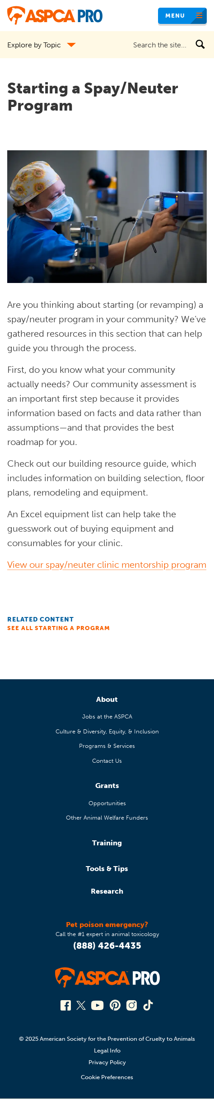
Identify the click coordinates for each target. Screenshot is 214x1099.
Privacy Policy (107, 1062)
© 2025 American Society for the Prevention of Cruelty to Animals (107, 1038)
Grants (107, 785)
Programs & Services (107, 745)
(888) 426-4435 (107, 945)
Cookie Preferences (107, 1077)
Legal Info (107, 1050)
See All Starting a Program (58, 628)
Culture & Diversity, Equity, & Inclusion (107, 731)
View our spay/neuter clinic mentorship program (106, 564)
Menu (175, 15)
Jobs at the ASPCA (107, 716)
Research (107, 891)
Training (107, 843)
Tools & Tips (107, 868)
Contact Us (107, 760)
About (107, 699)
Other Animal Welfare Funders (107, 817)
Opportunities (107, 803)
